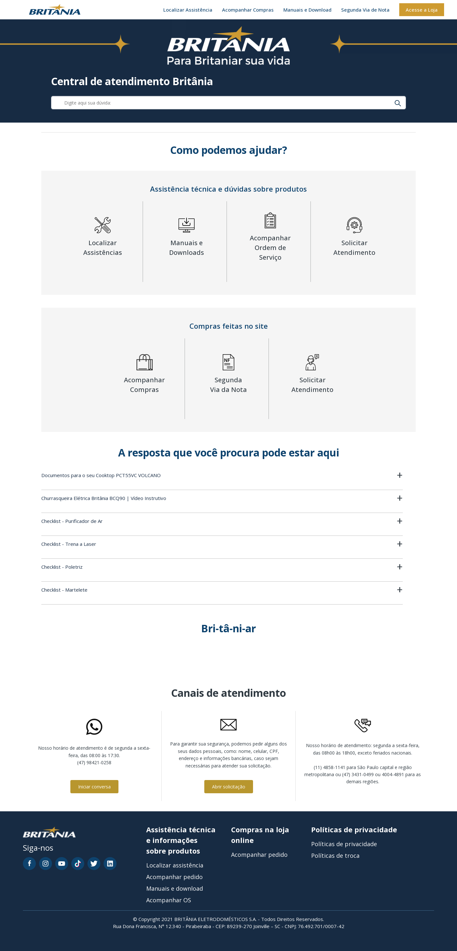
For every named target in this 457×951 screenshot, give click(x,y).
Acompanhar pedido (174, 877)
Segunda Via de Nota (365, 9)
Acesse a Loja (422, 9)
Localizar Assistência (187, 9)
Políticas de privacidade (344, 844)
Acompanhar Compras (248, 9)
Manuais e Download (307, 9)
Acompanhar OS (168, 900)
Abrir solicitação (228, 787)
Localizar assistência (174, 865)
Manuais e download (174, 888)
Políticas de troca (335, 855)
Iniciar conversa (94, 787)
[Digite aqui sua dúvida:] (228, 102)
